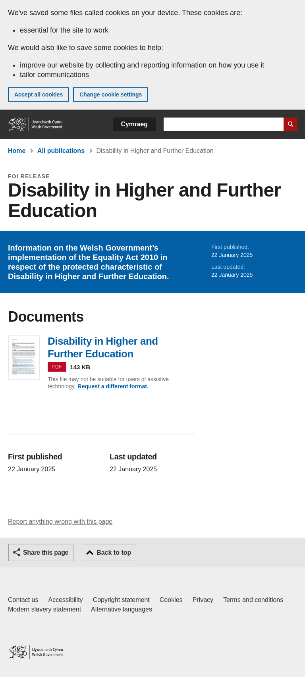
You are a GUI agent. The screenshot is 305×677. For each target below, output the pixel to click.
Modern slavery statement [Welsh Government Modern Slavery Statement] (44, 609)
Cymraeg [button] (134, 124)
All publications (61, 150)
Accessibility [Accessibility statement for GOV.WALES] (65, 599)
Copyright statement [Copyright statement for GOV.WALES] (121, 599)
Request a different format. (113, 386)
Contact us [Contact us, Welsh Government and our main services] (23, 599)
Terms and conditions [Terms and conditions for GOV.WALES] (253, 599)
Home (16, 150)
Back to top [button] (114, 552)
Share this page (45, 552)
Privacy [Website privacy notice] (203, 599)
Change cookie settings (110, 94)
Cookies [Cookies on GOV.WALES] (171, 599)
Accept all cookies (38, 94)
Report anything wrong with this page (60, 521)
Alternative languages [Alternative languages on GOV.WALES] (121, 609)
